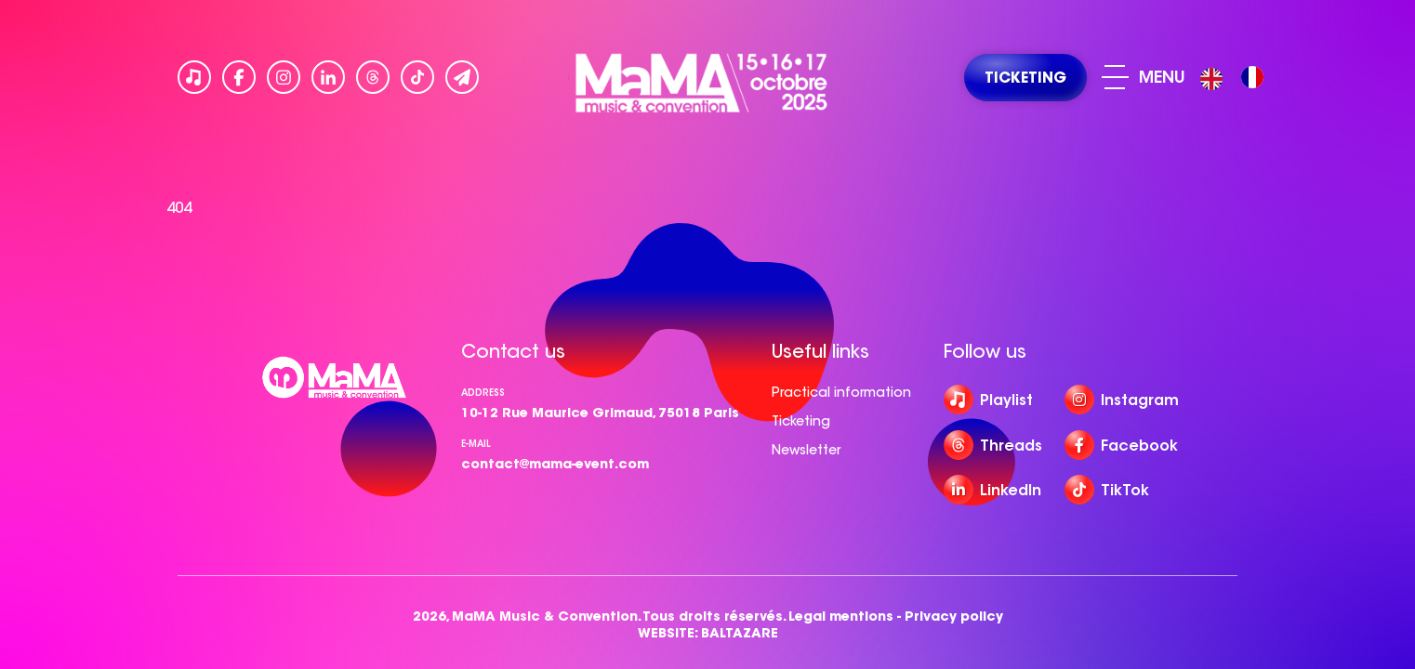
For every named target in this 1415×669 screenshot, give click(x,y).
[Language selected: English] (1236, 77)
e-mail (476, 444)
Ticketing (801, 421)
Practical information (841, 392)
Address (483, 393)
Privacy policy (954, 616)
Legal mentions (840, 616)
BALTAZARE (739, 633)
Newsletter (806, 449)
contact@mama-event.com (555, 463)
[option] (1252, 77)
